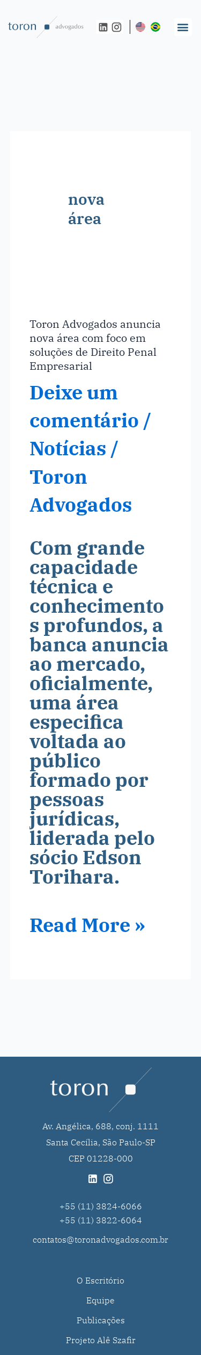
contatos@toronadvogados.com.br (100, 1239)
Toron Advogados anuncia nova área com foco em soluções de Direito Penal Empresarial (95, 345)
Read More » (87, 925)
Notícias (67, 448)
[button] (183, 27)
